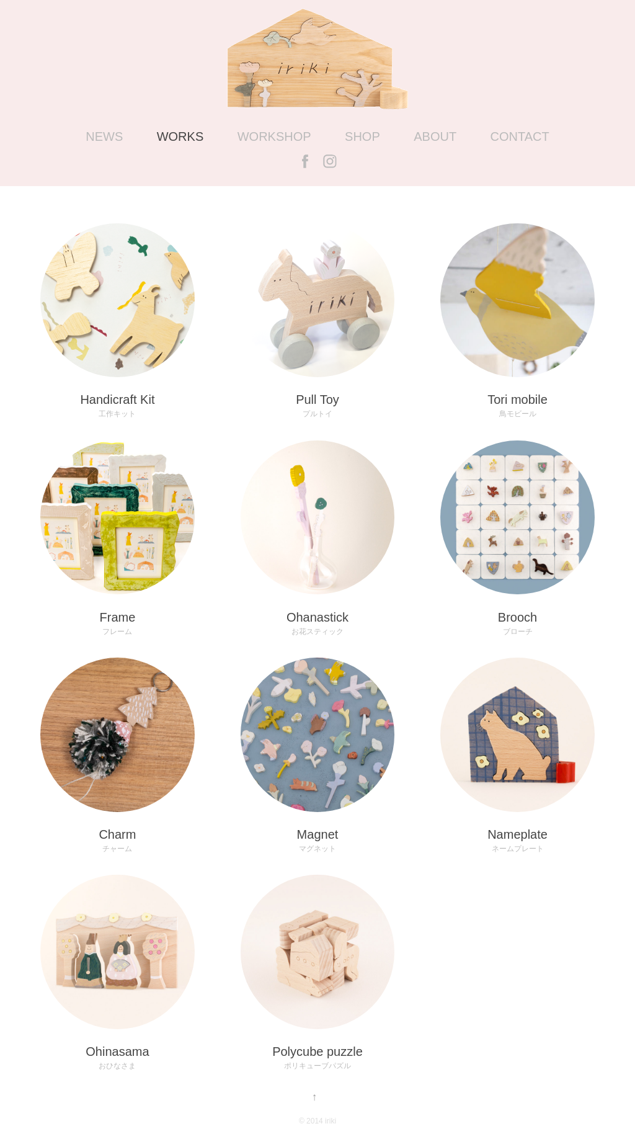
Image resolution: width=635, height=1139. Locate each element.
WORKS (180, 136)
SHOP (362, 136)
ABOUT (435, 136)
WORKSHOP (274, 136)
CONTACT (520, 136)
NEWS (104, 136)
